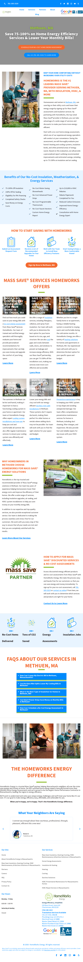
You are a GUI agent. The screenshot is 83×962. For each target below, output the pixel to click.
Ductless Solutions (48, 879)
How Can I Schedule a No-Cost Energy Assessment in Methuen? (41, 710)
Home (21, 9)
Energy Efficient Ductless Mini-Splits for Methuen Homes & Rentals (40, 385)
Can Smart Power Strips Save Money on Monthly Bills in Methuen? (41, 702)
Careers (4, 875)
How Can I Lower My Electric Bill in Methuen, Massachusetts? (38, 677)
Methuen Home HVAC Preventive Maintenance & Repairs (68, 390)
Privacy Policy (6, 883)
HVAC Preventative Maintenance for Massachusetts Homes (60, 884)
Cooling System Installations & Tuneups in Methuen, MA (14, 390)
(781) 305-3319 (47, 911)
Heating (45, 870)
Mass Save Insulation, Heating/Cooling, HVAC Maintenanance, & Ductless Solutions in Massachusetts (21, 865)
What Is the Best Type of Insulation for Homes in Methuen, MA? (40, 694)
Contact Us (5, 887)
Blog (37, 14)
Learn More (8, 364)
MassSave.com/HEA (50, 951)
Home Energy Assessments (51, 862)
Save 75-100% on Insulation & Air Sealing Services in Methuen (41, 306)
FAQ (3, 879)
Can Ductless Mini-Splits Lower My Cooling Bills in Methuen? (40, 686)
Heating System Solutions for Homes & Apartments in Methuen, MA (68, 305)
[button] (41, 678)
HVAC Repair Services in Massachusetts (55, 889)
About (52, 9)
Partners (42, 9)
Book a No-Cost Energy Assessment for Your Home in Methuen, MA (14, 306)
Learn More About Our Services (16, 539)
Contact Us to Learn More (55, 604)
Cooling (45, 875)
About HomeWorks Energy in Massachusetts (17, 860)
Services (31, 9)
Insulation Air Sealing (49, 866)
